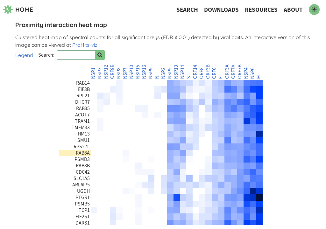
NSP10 (131, 72)
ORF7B (240, 72)
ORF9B (112, 72)
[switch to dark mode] (314, 9)
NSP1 (93, 73)
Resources (261, 10)
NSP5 (170, 73)
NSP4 (246, 73)
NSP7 (125, 73)
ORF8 (201, 73)
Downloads (221, 10)
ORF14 (195, 72)
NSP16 (144, 72)
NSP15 (138, 72)
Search (187, 10)
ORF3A (227, 72)
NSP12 (106, 72)
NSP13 (176, 72)
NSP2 (163, 73)
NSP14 (182, 72)
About (293, 10)
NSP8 (119, 73)
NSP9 (150, 73)
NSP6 (252, 73)
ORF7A (233, 72)
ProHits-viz (84, 45)
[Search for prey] (100, 55)
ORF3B (208, 72)
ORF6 (214, 73)
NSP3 (99, 73)
